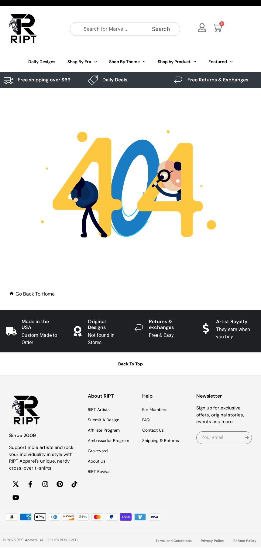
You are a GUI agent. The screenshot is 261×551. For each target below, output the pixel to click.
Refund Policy (244, 544)
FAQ (146, 420)
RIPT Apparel (28, 544)
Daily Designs (41, 61)
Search (161, 29)
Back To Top (130, 364)
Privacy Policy (212, 544)
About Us (98, 461)
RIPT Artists (100, 410)
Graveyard (99, 451)
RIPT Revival (100, 472)
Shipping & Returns (163, 441)
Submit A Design (105, 420)
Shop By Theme (127, 61)
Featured (220, 61)
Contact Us (154, 430)
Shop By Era (82, 61)
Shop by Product (177, 61)
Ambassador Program (111, 441)
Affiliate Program (105, 430)
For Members (156, 410)
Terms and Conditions (172, 544)
